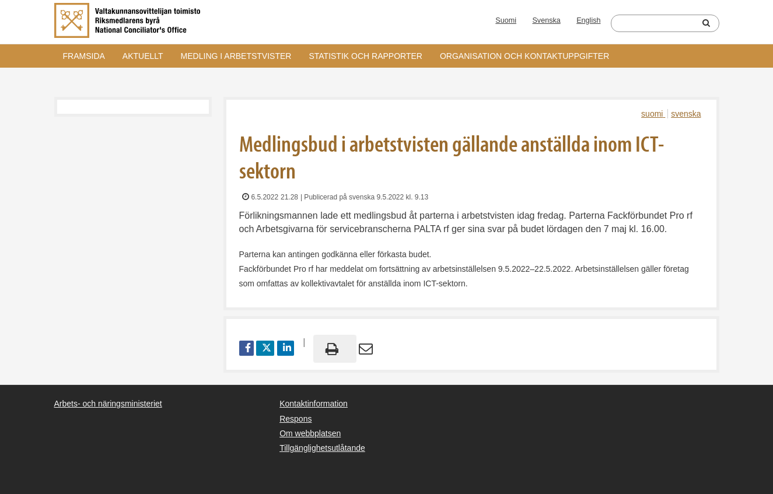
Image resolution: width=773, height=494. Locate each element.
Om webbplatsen (310, 433)
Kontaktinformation (313, 403)
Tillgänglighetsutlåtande (322, 448)
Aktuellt (143, 56)
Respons (295, 418)
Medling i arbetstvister (236, 56)
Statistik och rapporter (365, 56)
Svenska (546, 20)
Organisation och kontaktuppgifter (524, 56)
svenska (686, 113)
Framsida (84, 56)
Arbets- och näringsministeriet (108, 403)
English (588, 20)
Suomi (505, 20)
